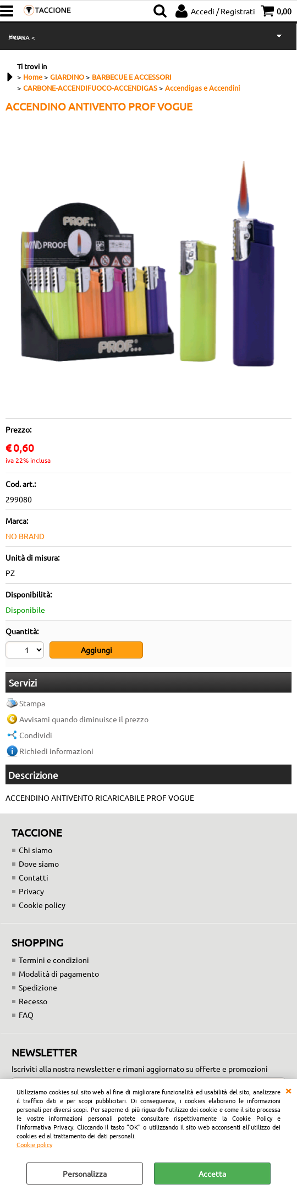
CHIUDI (288, 1089)
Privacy (31, 892)
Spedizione (38, 988)
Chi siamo (35, 851)
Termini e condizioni (54, 961)
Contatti (33, 878)
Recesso (33, 1002)
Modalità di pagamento (59, 974)
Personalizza (85, 1173)
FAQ (26, 1016)
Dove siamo (39, 865)
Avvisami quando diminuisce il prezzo (83, 720)
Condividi (35, 736)
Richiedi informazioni (56, 752)
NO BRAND (25, 536)
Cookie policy (34, 1144)
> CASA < (21, 37)
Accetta (212, 1173)
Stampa (32, 704)
